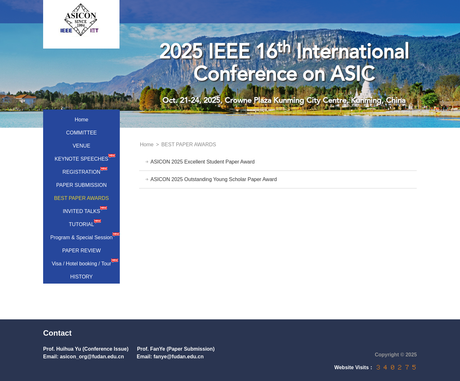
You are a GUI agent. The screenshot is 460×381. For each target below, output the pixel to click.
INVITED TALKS (85, 210)
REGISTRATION (85, 170)
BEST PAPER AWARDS (81, 198)
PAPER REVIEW (81, 250)
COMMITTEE (81, 132)
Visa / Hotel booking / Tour (85, 262)
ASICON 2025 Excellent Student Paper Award (202, 161)
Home (81, 119)
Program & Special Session (84, 236)
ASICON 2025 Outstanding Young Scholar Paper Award (213, 179)
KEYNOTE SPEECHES (85, 157)
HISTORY (81, 276)
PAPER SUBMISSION (81, 185)
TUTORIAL (85, 223)
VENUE (81, 146)
